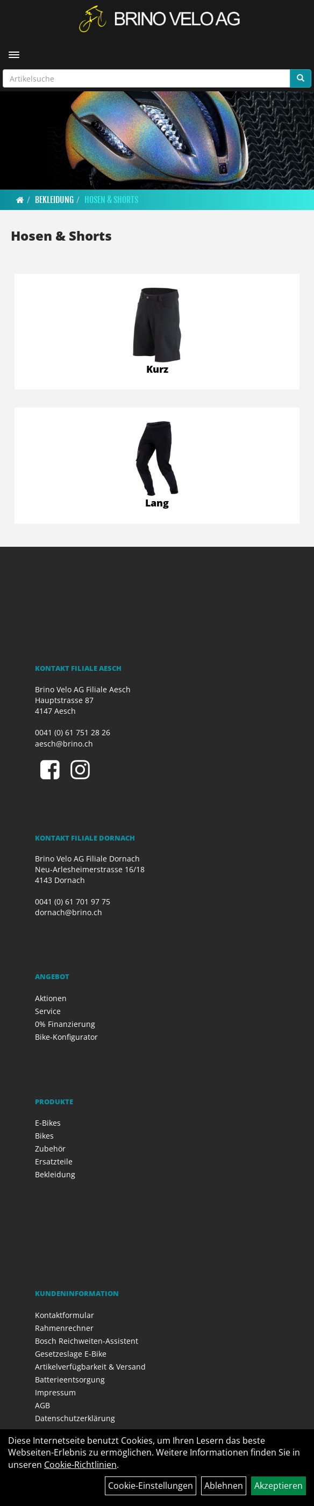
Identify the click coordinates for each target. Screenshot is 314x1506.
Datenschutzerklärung (75, 1418)
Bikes (44, 1136)
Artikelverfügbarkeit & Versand (90, 1367)
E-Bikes (48, 1123)
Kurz (157, 369)
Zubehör (50, 1148)
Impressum (55, 1392)
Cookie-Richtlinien (80, 1465)
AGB (42, 1405)
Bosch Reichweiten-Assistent (86, 1341)
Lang (157, 502)
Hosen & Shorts (111, 199)
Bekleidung (54, 199)
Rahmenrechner (64, 1328)
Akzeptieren (278, 1485)
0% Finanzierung (65, 1024)
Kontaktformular (64, 1315)
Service (48, 1011)
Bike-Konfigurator (66, 1037)
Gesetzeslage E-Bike (70, 1354)
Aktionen (51, 998)
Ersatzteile (54, 1161)
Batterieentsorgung (70, 1379)
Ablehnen (223, 1485)
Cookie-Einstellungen (150, 1485)
